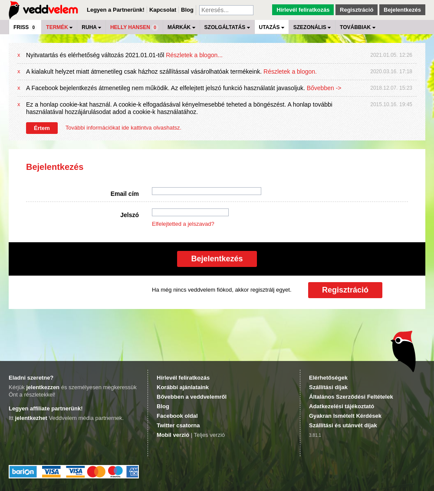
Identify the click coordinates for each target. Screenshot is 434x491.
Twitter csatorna (178, 425)
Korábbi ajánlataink (183, 387)
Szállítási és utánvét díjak (343, 425)
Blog (187, 10)
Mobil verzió (173, 435)
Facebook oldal (177, 416)
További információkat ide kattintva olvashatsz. (123, 127)
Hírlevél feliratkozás (302, 10)
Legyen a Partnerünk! (116, 10)
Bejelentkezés (402, 10)
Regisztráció (356, 10)
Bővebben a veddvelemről (192, 396)
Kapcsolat (162, 10)
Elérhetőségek (328, 377)
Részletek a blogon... (194, 55)
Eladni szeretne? (31, 377)
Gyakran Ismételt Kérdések (345, 416)
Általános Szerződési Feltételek (351, 396)
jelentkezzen (42, 387)
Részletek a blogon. (290, 71)
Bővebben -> (324, 88)
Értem (42, 128)
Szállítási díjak (328, 387)
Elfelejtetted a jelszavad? (183, 224)
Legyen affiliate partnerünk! (45, 408)
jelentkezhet (31, 418)
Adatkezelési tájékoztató (341, 406)
